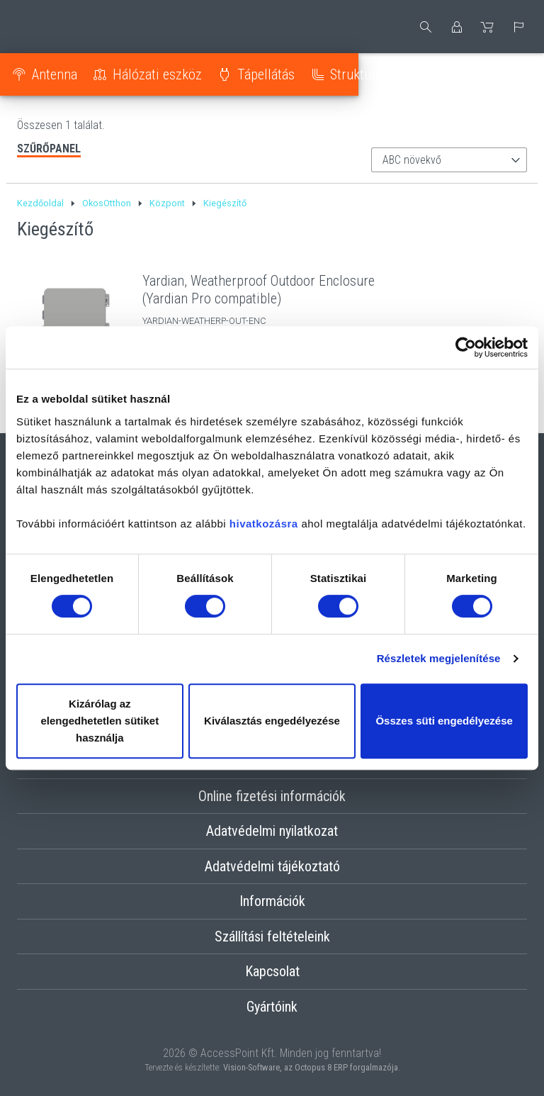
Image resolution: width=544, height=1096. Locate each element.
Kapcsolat (272, 971)
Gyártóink (272, 1006)
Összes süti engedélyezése (443, 721)
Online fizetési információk (272, 796)
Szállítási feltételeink (272, 936)
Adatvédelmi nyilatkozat (272, 830)
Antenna (61, 74)
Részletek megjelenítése (439, 658)
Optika (508, 74)
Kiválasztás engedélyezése (272, 721)
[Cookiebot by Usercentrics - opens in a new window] (466, 347)
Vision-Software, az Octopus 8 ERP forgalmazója (310, 1067)
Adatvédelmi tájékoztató (272, 866)
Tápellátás (272, 74)
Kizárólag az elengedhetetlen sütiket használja (99, 721)
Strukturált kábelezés (395, 74)
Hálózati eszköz (163, 74)
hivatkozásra (264, 524)
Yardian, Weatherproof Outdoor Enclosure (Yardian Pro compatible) (258, 289)
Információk (272, 901)
